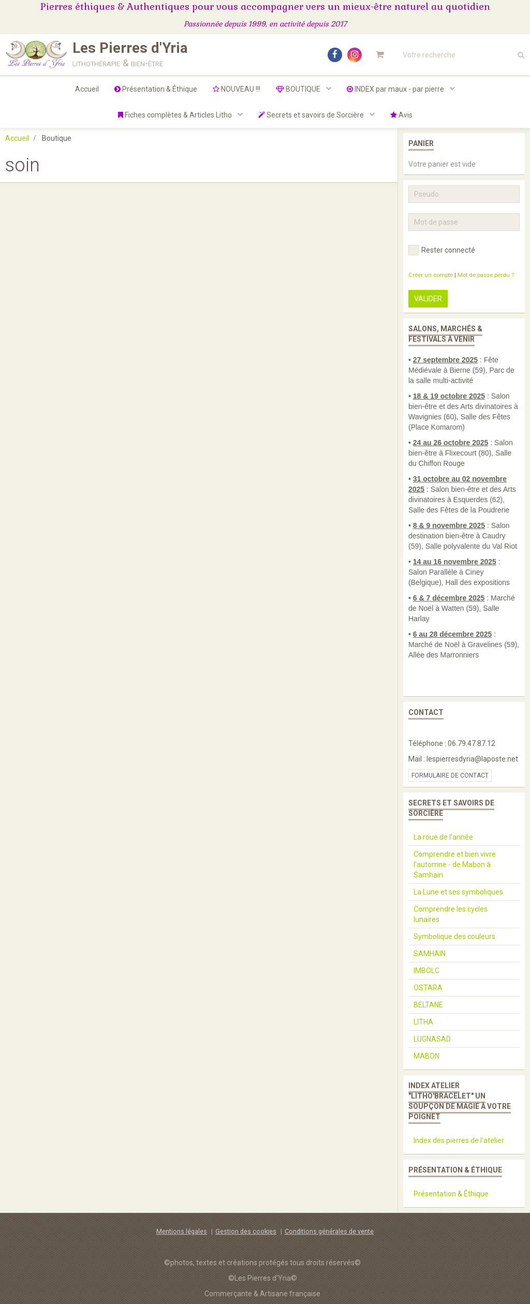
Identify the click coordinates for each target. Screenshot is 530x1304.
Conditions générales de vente (329, 1231)
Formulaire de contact (450, 775)
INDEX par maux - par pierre (396, 89)
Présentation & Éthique (155, 89)
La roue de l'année (443, 837)
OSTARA (428, 988)
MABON (426, 1056)
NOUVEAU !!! (236, 89)
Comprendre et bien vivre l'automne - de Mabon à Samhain (455, 864)
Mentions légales (181, 1231)
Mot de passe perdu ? (486, 275)
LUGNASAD (432, 1039)
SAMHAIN (430, 953)
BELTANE (428, 1005)
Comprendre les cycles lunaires (451, 914)
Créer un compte (430, 275)
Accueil (87, 89)
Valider (428, 299)
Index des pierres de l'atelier (459, 1140)
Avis (401, 115)
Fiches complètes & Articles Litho (175, 115)
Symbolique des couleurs (454, 936)
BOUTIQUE (299, 89)
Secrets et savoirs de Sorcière (311, 115)
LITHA (423, 1022)
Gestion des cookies (245, 1231)
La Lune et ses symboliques (458, 892)
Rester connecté (441, 250)
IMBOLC (426, 970)
